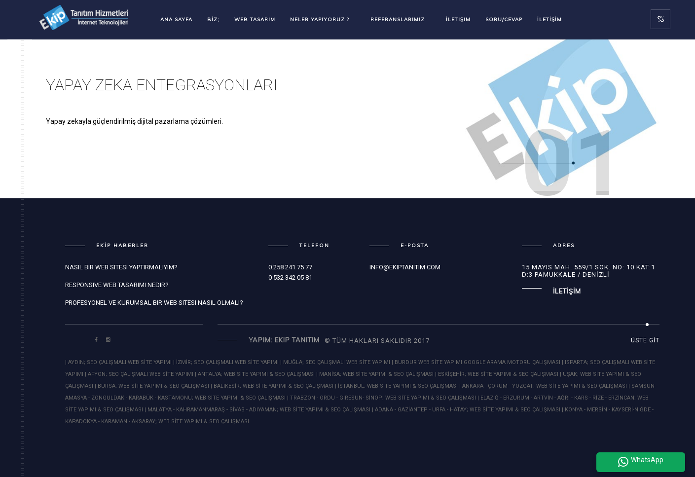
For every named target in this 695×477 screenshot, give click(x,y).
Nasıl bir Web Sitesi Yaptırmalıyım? (121, 267)
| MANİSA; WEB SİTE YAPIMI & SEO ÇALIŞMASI (375, 374)
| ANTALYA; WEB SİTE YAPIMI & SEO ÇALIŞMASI (255, 374)
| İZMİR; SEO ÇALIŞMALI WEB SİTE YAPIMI (226, 362)
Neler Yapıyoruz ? (323, 19)
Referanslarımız (400, 19)
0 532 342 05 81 (290, 277)
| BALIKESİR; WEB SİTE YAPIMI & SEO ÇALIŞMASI (272, 386)
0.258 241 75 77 (290, 267)
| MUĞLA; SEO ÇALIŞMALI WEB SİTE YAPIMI (335, 362)
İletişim (458, 19)
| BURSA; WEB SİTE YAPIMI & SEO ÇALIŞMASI (152, 386)
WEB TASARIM (254, 19)
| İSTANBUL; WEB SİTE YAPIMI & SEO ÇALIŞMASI (396, 386)
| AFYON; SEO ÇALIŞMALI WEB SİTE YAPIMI (139, 374)
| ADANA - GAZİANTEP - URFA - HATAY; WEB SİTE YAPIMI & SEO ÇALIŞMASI (466, 409)
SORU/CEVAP (503, 19)
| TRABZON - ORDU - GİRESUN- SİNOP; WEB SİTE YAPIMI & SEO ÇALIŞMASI (381, 398)
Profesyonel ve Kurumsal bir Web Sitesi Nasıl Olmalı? (154, 302)
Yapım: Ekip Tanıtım (284, 340)
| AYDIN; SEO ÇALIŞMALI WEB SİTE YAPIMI (119, 362)
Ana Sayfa (176, 19)
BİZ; (213, 19)
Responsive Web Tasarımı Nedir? (117, 285)
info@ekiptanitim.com (404, 267)
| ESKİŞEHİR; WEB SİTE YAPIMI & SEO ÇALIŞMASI (496, 374)
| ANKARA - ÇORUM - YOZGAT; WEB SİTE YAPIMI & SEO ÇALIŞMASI (543, 386)
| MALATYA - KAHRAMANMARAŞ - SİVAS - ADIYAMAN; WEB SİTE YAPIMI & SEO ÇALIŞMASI (257, 409)
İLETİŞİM (549, 19)
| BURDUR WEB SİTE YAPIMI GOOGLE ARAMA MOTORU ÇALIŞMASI (477, 362)
